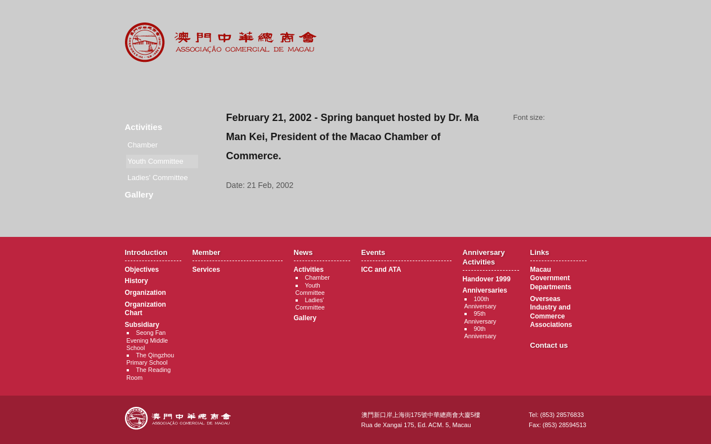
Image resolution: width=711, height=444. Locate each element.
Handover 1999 (487, 279)
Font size (570, 117)
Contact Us (563, 84)
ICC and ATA (381, 269)
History (136, 281)
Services (206, 269)
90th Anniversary (480, 332)
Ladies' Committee (158, 177)
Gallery (139, 194)
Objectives (142, 269)
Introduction (148, 84)
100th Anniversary (480, 302)
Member (217, 84)
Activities (144, 127)
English (571, 17)
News (286, 84)
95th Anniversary (480, 317)
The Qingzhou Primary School (151, 359)
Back (406, 206)
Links (494, 84)
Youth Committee (310, 289)
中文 (541, 17)
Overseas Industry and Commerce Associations (551, 312)
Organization (145, 293)
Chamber (143, 145)
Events (356, 84)
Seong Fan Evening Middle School (147, 340)
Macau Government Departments (550, 278)
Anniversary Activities (425, 84)
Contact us (549, 345)
